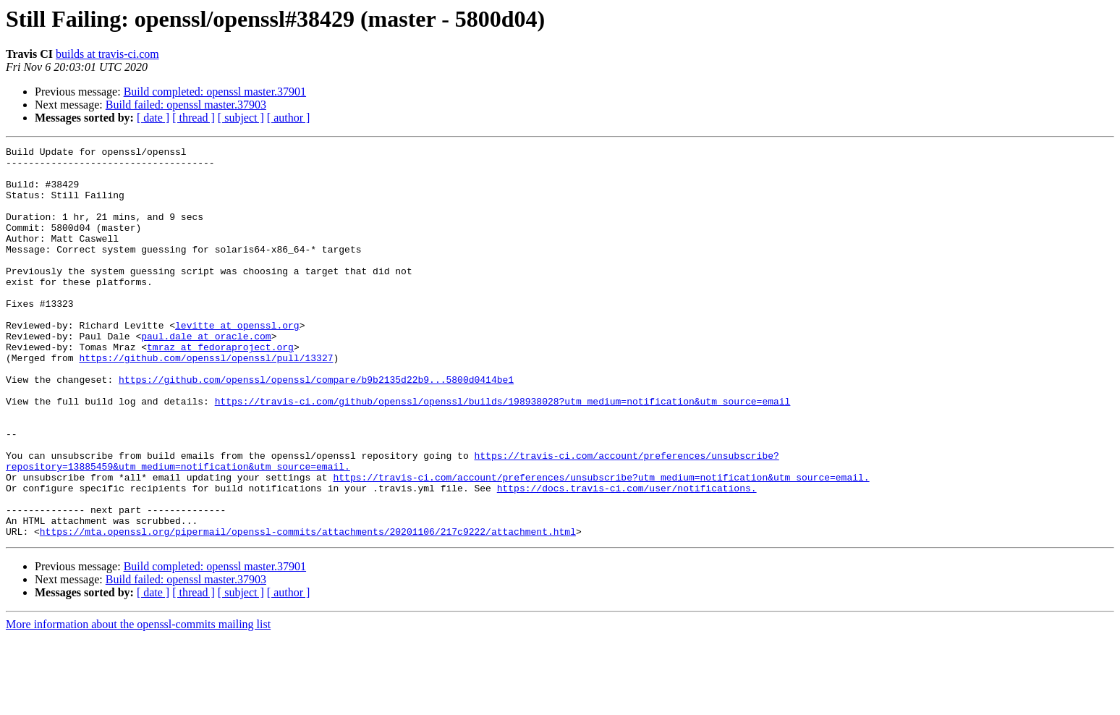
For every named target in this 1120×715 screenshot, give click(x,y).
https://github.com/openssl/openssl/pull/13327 (206, 400)
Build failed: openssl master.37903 (186, 104)
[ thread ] (193, 117)
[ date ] (153, 117)
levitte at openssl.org (237, 361)
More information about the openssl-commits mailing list (138, 702)
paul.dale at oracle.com (206, 374)
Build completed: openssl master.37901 (215, 91)
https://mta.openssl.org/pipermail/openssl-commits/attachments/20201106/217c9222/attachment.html (308, 609)
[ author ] (288, 117)
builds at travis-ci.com (107, 54)
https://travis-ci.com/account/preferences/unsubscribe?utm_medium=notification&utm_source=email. (601, 544)
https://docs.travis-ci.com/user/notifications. (627, 557)
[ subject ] (241, 117)
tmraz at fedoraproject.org (220, 387)
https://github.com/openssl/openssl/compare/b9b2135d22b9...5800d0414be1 (316, 426)
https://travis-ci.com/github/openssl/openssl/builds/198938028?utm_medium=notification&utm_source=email (503, 453)
